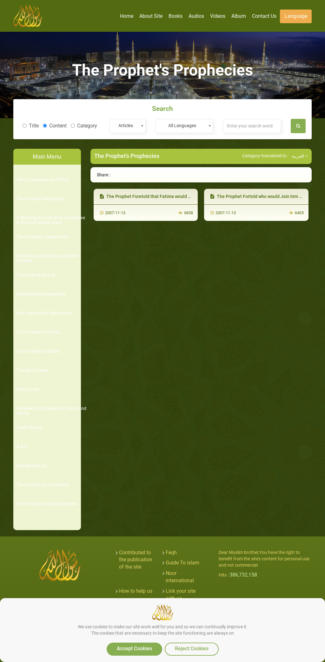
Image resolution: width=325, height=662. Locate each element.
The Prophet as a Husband (43, 484)
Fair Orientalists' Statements (44, 313)
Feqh (171, 552)
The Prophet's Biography (40, 198)
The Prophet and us (36, 275)
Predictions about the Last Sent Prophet (47, 258)
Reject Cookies (192, 648)
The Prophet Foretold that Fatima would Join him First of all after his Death (178, 196)
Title (31, 126)
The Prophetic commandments (47, 504)
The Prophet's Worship (38, 332)
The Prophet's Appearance (42, 237)
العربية (300, 156)
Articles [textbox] (125, 125)
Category (84, 126)
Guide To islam (182, 563)
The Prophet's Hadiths (38, 351)
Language (296, 16)
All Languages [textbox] (182, 125)
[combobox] (127, 126)
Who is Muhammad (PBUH (43, 179)
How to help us (135, 591)
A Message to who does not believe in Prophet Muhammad (51, 220)
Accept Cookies (134, 648)
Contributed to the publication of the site (135, 559)
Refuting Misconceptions (41, 294)
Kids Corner (28, 389)
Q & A (22, 446)
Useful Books (29, 427)
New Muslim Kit (32, 465)
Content (55, 126)
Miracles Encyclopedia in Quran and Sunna (51, 411)
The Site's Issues (32, 370)
